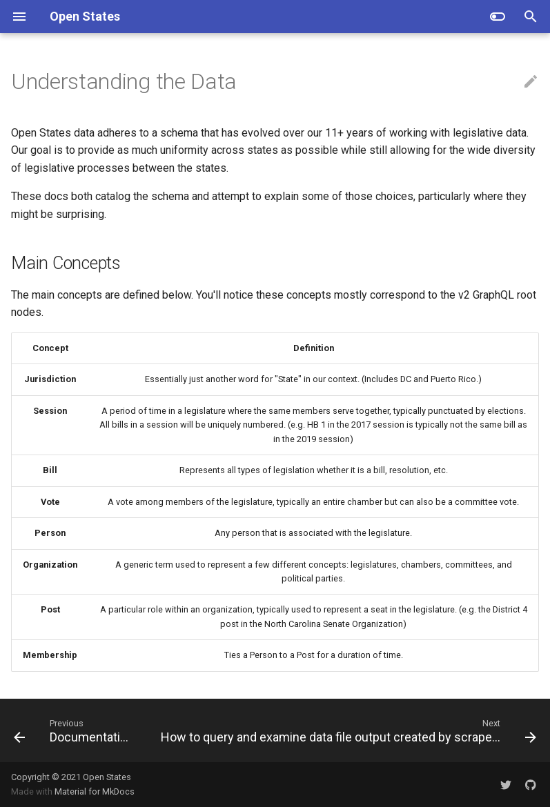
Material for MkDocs (95, 791)
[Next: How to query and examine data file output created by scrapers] (347, 730)
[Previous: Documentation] (75, 730)
